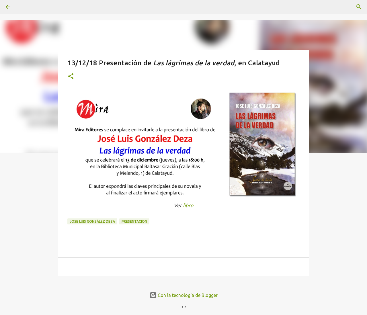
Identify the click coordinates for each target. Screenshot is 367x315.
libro (188, 205)
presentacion (134, 221)
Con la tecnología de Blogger (184, 295)
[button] (70, 77)
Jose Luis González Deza (92, 221)
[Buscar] (24, 7)
